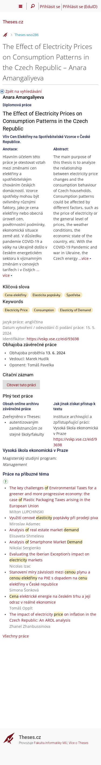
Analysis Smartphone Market (45, 541)
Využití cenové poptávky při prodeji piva (53, 517)
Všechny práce (16, 636)
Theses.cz (13, 21)
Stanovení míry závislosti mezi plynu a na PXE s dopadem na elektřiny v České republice (49, 578)
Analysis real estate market (44, 529)
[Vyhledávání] (33, 6)
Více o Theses (78, 743)
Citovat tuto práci (21, 385)
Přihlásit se (50, 6)
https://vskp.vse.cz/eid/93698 (53, 338)
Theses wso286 (27, 34)
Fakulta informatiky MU (50, 743)
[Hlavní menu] (21, 6)
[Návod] (6, 482)
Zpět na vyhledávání (23, 91)
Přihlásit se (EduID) (80, 6)
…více (84, 258)
